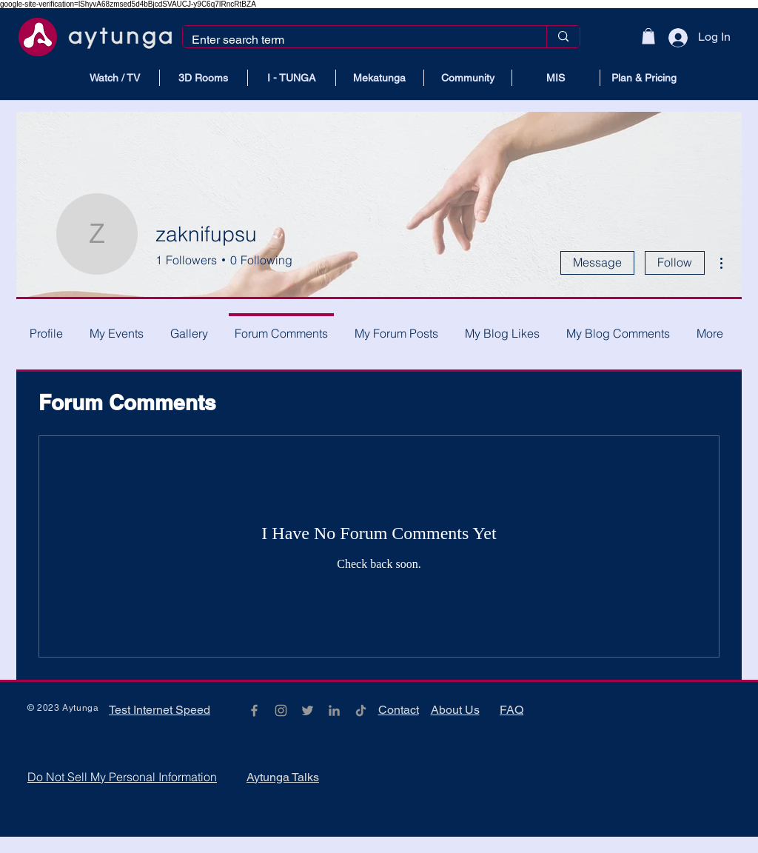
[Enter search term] (353, 40)
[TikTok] (361, 710)
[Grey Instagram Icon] (281, 710)
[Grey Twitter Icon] (307, 710)
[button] (648, 36)
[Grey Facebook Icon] (254, 710)
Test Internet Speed (159, 710)
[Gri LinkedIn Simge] (334, 710)
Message (597, 262)
